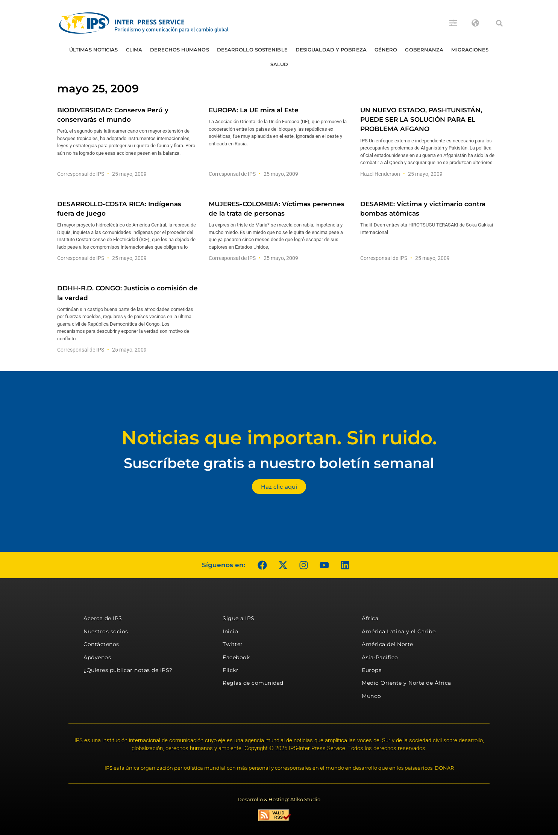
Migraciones (469, 50)
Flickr (230, 670)
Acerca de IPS (102, 618)
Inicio (230, 631)
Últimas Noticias (93, 50)
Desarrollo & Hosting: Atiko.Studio (279, 799)
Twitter (233, 644)
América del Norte (387, 644)
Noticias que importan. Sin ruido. (279, 437)
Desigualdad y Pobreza (331, 50)
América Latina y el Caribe (398, 631)
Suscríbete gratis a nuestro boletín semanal (279, 462)
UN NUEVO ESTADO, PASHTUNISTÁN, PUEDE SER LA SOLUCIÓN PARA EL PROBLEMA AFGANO (421, 119)
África (370, 618)
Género (386, 50)
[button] (499, 23)
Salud (279, 64)
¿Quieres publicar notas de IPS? (128, 670)
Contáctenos (101, 644)
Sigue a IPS (239, 618)
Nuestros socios (105, 631)
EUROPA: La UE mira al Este (254, 110)
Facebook (236, 657)
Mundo (371, 696)
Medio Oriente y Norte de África (406, 682)
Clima (134, 50)
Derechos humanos (179, 50)
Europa (372, 670)
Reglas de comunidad (253, 682)
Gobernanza (424, 50)
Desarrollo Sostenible (252, 50)
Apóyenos (97, 657)
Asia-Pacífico (380, 657)
